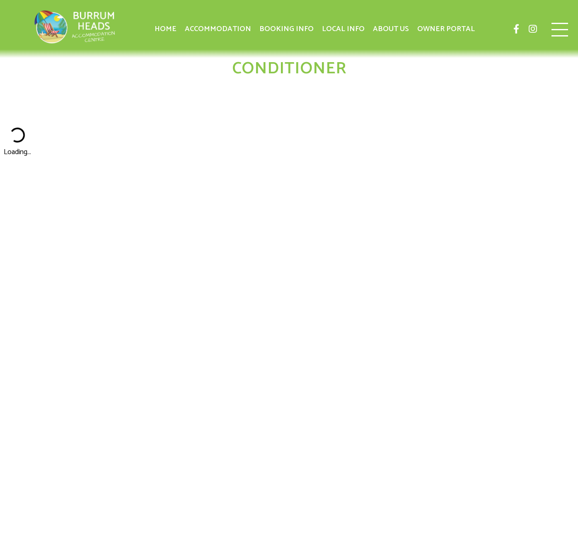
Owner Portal (446, 29)
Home (166, 29)
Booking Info (286, 29)
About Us (391, 29)
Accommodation (218, 29)
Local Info (343, 29)
